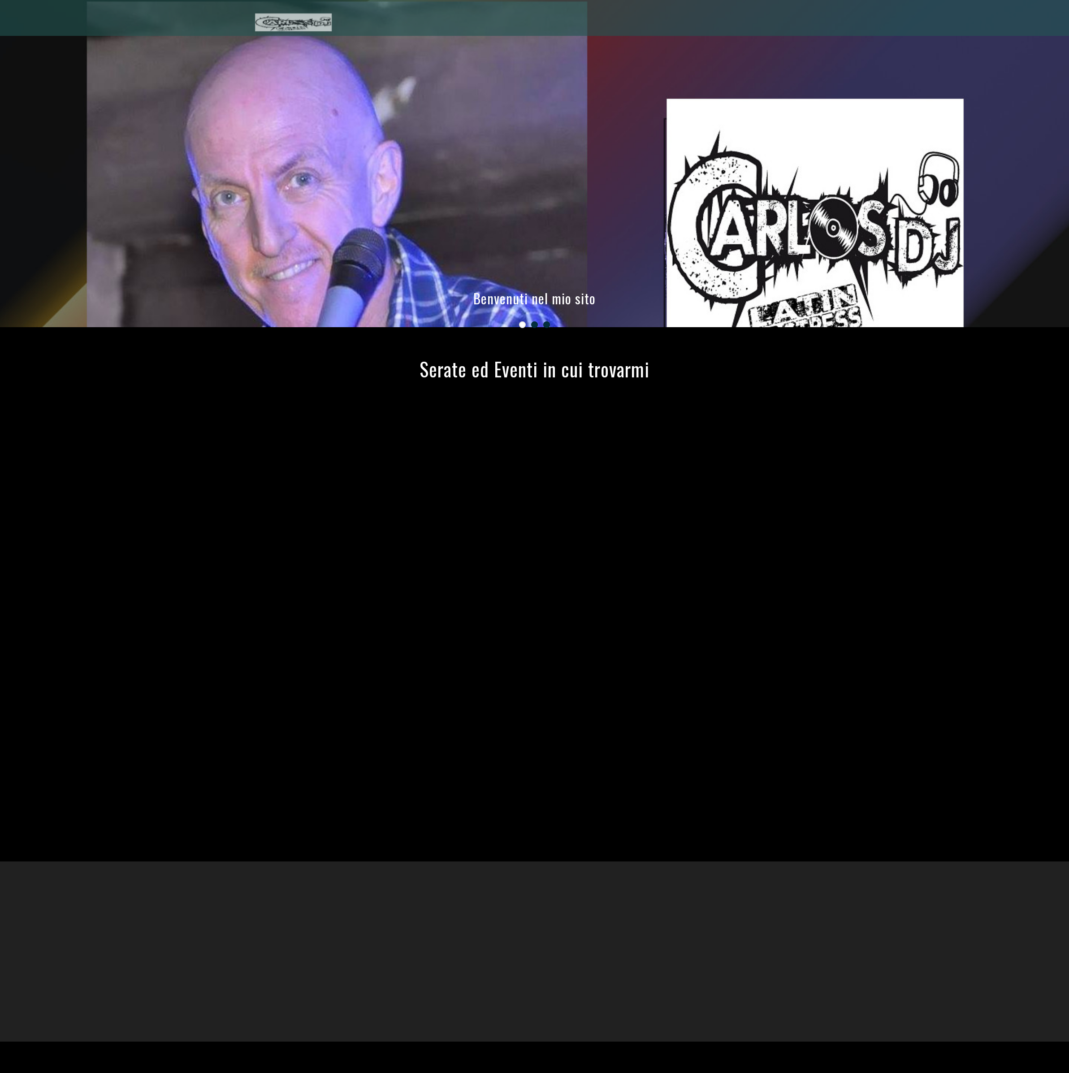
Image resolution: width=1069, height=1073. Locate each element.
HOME (926, 18)
